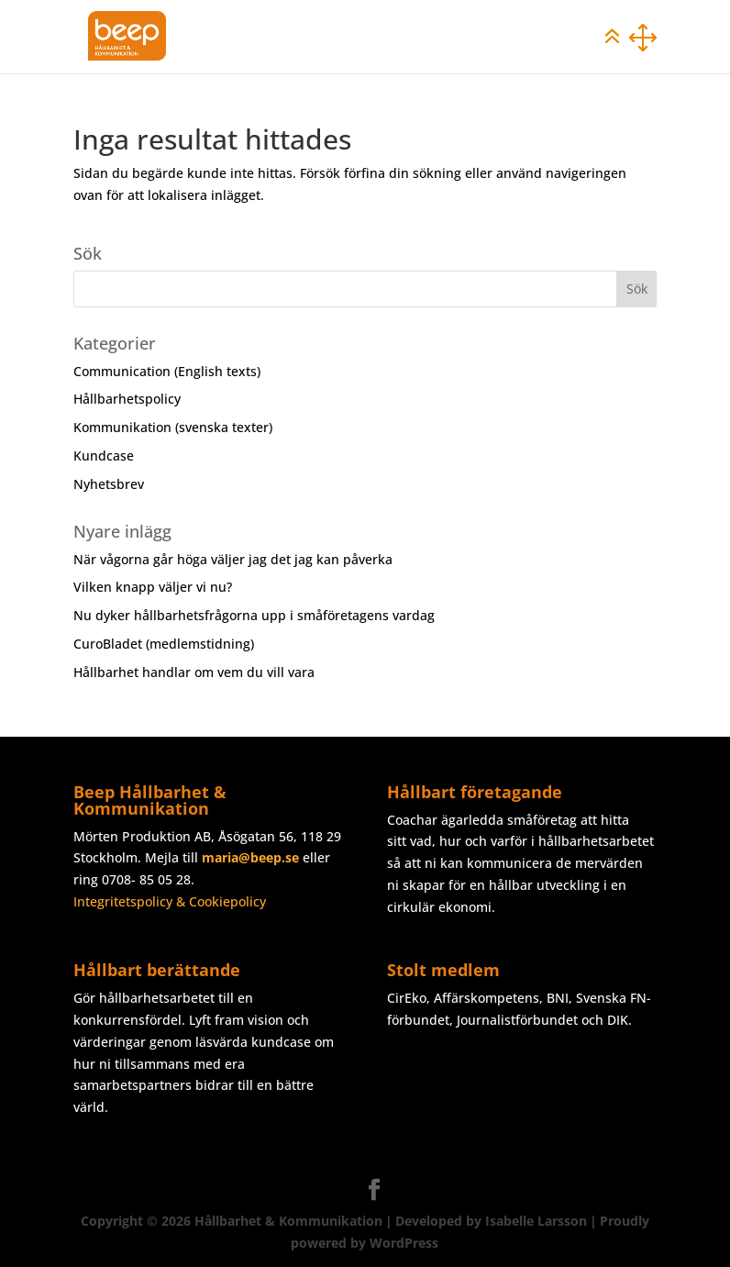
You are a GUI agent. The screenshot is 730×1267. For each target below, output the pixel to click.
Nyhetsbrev (108, 484)
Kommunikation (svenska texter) (172, 427)
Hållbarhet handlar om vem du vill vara (194, 672)
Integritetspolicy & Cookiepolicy (169, 901)
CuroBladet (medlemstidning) (163, 643)
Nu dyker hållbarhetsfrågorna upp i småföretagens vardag (254, 615)
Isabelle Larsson (536, 1220)
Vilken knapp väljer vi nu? (152, 586)
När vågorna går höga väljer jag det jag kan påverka (233, 559)
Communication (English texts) (166, 371)
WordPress (404, 1242)
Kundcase (103, 455)
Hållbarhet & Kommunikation (288, 1220)
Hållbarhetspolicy (127, 398)
